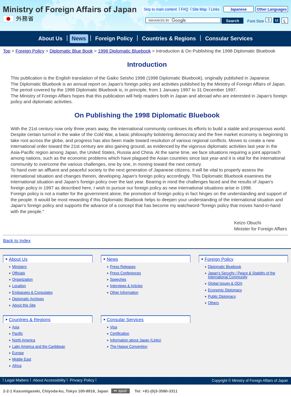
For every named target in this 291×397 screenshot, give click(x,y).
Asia (15, 327)
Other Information (124, 293)
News (79, 39)
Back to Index (17, 240)
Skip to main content (160, 9)
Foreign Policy (114, 39)
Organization (22, 280)
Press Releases (122, 267)
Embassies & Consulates (32, 293)
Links (215, 9)
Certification (119, 334)
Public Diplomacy (222, 297)
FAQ (184, 9)
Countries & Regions (169, 39)
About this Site (23, 305)
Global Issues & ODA (225, 284)
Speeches (118, 280)
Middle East (21, 359)
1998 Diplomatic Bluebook (124, 50)
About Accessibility (49, 380)
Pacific (17, 334)
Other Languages (272, 9)
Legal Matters (17, 380)
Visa (113, 327)
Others (213, 303)
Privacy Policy (82, 380)
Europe (18, 353)
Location (19, 286)
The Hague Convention (128, 347)
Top (6, 50)
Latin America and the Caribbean (38, 347)
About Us (50, 39)
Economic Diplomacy (225, 290)
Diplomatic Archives (28, 299)
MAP (123, 391)
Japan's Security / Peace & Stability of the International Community (241, 275)
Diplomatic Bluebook (224, 267)
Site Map (199, 9)
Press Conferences (125, 273)
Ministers (19, 267)
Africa (17, 366)
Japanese (238, 9)
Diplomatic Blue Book (71, 50)
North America (23, 340)
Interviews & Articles (126, 286)
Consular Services (229, 39)
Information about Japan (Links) (135, 340)
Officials (18, 273)
